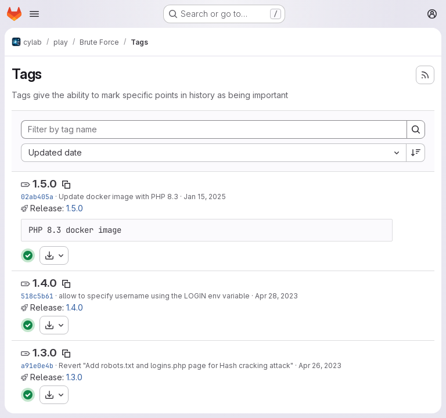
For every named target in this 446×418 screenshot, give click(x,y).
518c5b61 (37, 295)
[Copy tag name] (66, 185)
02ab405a (37, 196)
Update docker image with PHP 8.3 (118, 196)
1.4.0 (45, 283)
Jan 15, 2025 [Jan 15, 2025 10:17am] (205, 196)
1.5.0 (45, 183)
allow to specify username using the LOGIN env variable (154, 295)
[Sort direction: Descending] (416, 152)
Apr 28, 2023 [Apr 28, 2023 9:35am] (276, 295)
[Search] (416, 129)
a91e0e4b (37, 365)
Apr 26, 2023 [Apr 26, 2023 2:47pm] (319, 365)
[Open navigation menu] (34, 14)
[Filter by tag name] (214, 129)
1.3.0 (45, 352)
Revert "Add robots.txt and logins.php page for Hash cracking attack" (176, 365)
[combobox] (213, 152)
